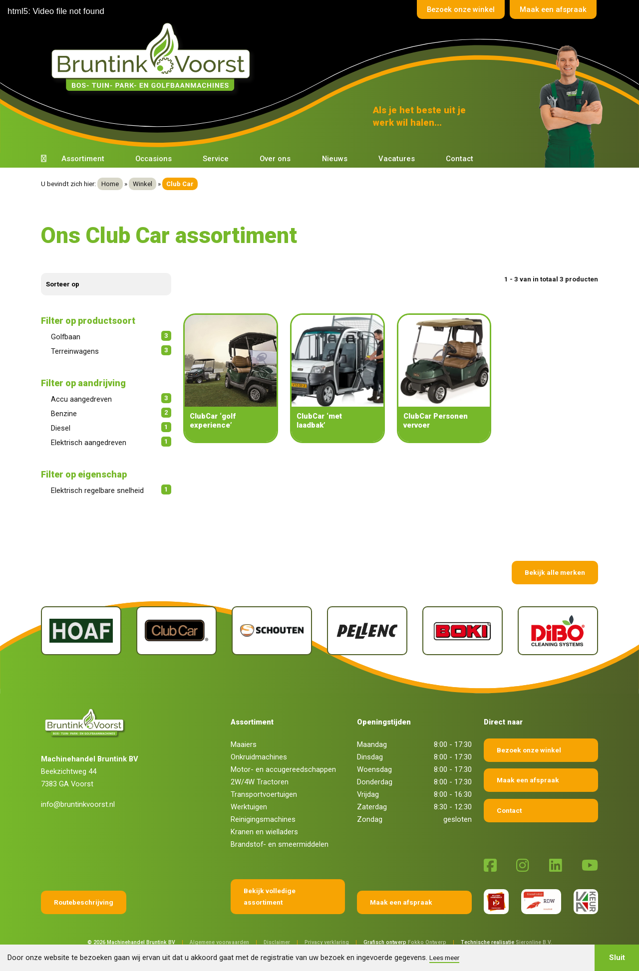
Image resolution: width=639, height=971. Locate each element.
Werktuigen (249, 806)
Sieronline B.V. (534, 942)
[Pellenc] (367, 630)
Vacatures (396, 158)
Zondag (369, 819)
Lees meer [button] (444, 958)
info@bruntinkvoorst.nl (78, 804)
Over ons (275, 158)
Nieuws (334, 158)
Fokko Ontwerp (427, 942)
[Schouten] (272, 630)
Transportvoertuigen (264, 794)
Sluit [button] (617, 957)
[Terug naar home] (153, 57)
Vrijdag (368, 794)
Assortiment (82, 158)
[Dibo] (558, 630)
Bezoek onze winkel (459, 9)
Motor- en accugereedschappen (283, 769)
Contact (459, 158)
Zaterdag (372, 806)
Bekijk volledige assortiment (270, 896)
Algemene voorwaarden (219, 942)
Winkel (142, 184)
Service (216, 158)
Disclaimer (277, 942)
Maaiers (244, 744)
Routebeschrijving (83, 902)
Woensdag (374, 769)
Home (110, 184)
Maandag (372, 744)
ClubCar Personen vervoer (435, 421)
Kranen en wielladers (264, 831)
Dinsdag (370, 756)
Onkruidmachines (259, 756)
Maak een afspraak (553, 9)
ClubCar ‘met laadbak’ (319, 421)
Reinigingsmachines (263, 819)
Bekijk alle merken (555, 572)
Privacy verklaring (327, 942)
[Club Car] (176, 630)
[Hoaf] (81, 630)
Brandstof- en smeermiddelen (279, 844)
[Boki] (462, 630)
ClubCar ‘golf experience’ (213, 421)
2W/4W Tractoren (260, 781)
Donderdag (374, 781)
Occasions (153, 158)
